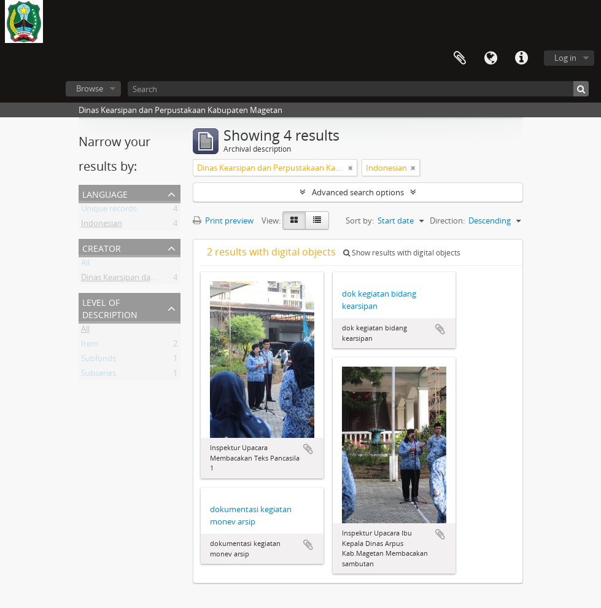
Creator (101, 247)
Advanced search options (358, 192)
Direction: (447, 220)
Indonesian (101, 225)
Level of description (110, 307)
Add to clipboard (308, 449)
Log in (565, 57)
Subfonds (98, 360)
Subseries (98, 375)
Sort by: (360, 220)
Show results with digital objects (401, 252)
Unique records (109, 210)
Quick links (521, 58)
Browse (89, 88)
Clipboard (459, 58)
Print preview (223, 220)
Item (89, 345)
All (85, 264)
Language (490, 58)
